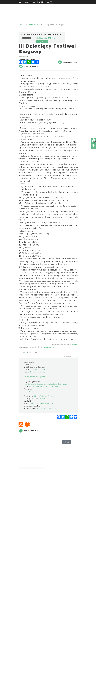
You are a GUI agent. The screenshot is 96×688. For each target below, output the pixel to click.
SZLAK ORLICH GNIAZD (27, 2)
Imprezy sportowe (44, 408)
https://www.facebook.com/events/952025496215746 (49, 339)
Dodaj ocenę (49, 347)
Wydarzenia (28, 391)
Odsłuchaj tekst (68, 62)
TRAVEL (43, 2)
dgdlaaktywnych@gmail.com (41, 403)
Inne (54, 408)
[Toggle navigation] (51, 2)
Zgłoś (75, 345)
